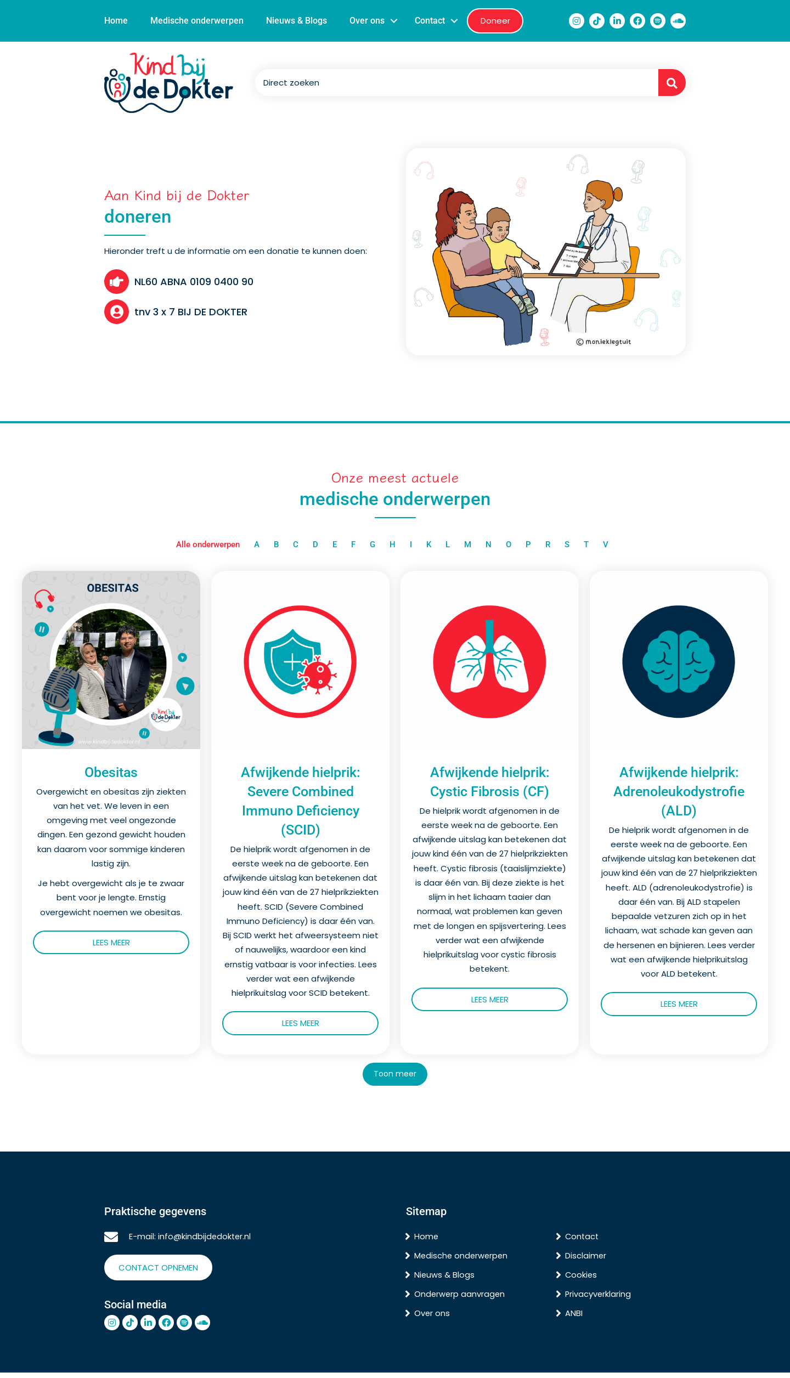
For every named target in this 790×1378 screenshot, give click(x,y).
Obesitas (111, 773)
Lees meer (141, 943)
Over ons (367, 20)
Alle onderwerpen (208, 544)
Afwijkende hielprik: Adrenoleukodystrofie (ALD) (678, 792)
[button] (394, 21)
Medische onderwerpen (197, 20)
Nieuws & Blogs (296, 20)
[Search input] (454, 82)
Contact (430, 20)
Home (116, 20)
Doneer (495, 20)
